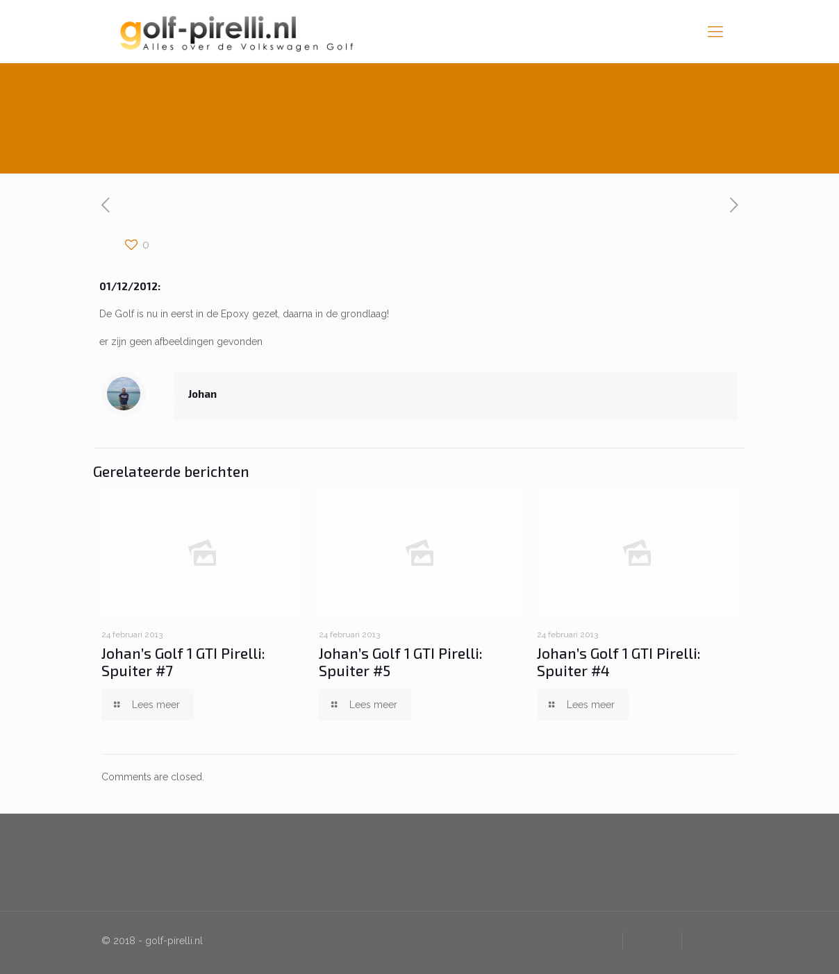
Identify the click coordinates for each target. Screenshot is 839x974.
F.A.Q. (605, 940)
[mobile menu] (715, 31)
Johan (202, 393)
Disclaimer (653, 940)
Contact (706, 940)
